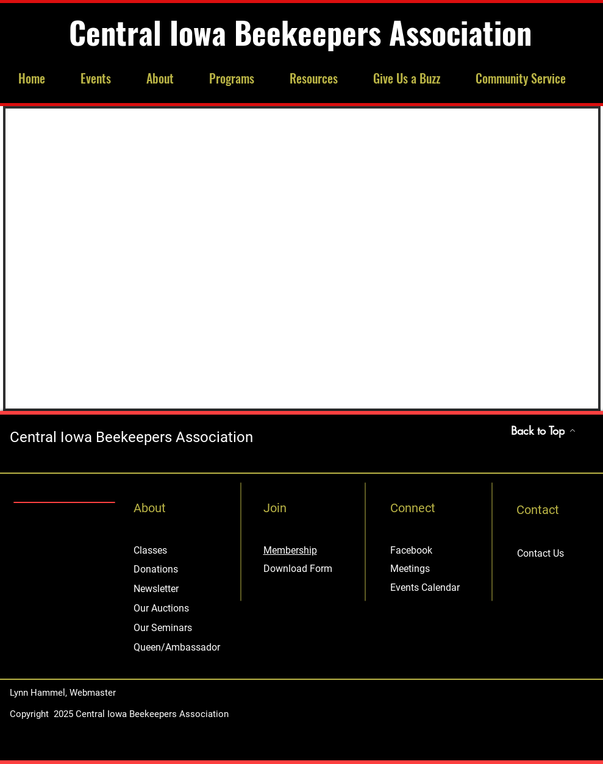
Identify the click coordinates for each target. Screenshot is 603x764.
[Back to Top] (544, 430)
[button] (104, 78)
